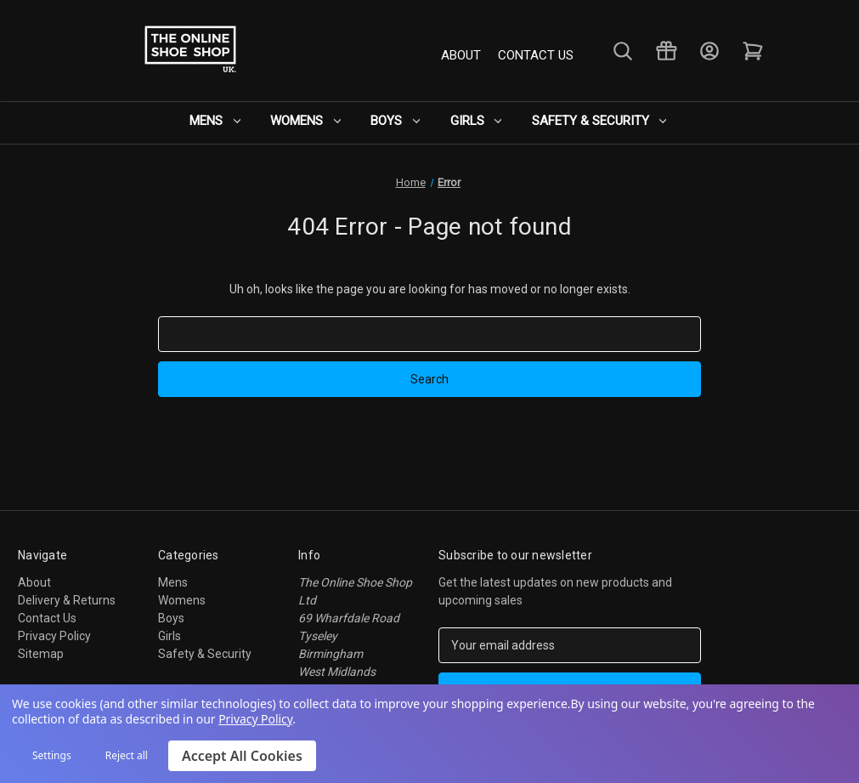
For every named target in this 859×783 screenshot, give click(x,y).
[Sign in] (708, 51)
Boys (397, 120)
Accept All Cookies (242, 755)
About (461, 55)
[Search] (621, 51)
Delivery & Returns (67, 600)
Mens (225, 120)
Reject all (126, 755)
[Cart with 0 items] (751, 51)
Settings (51, 755)
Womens (311, 120)
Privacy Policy (54, 636)
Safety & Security (591, 120)
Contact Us (536, 55)
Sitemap (41, 654)
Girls (473, 120)
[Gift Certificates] (665, 51)
